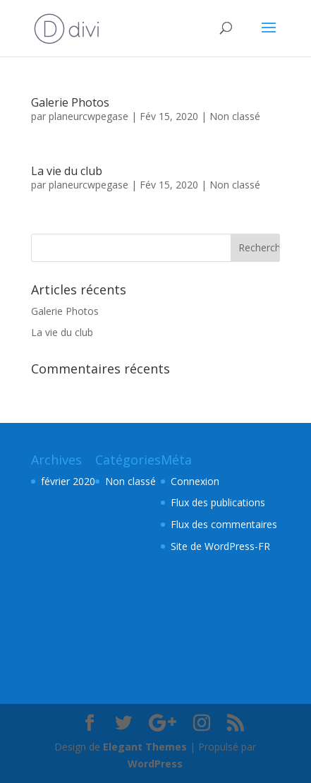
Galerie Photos (70, 102)
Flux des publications (218, 502)
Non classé (234, 116)
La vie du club (66, 171)
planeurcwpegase (88, 116)
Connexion (195, 481)
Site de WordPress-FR (220, 546)
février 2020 (68, 481)
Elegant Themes (145, 746)
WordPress (155, 763)
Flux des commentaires (224, 524)
